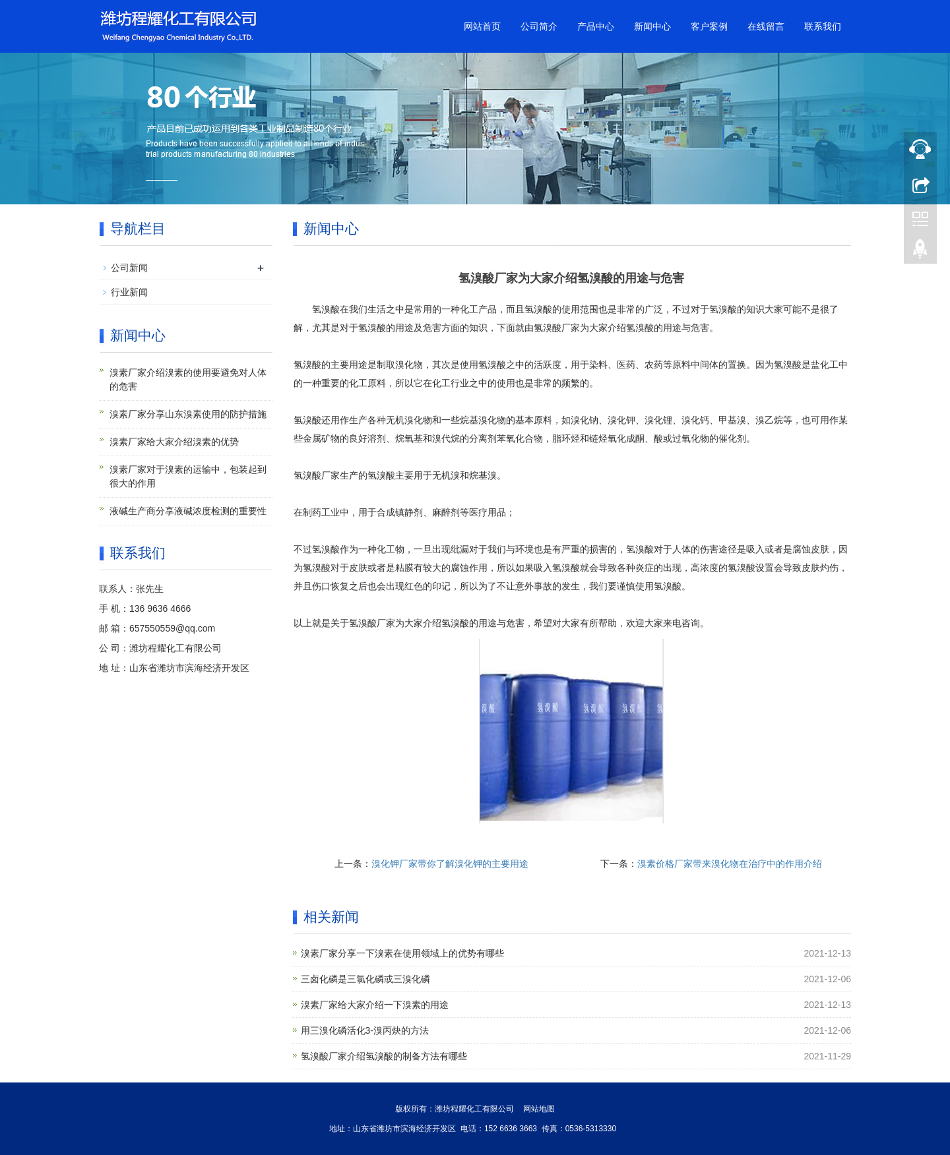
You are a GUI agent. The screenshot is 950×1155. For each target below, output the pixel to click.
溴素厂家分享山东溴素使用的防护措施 (188, 414)
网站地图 (539, 1108)
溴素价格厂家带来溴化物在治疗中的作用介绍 (729, 863)
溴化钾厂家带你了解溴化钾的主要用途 (449, 863)
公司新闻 (129, 267)
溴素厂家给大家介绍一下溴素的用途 (375, 1004)
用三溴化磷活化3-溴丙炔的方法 (365, 1030)
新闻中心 (652, 26)
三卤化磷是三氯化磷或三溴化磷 (365, 979)
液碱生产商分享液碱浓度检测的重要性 (188, 511)
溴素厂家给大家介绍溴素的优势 (174, 441)
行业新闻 (129, 292)
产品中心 (595, 26)
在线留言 (765, 26)
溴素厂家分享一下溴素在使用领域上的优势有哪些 (402, 953)
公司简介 (539, 26)
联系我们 (822, 26)
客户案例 (709, 26)
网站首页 (482, 26)
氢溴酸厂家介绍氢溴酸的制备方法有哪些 (384, 1056)
